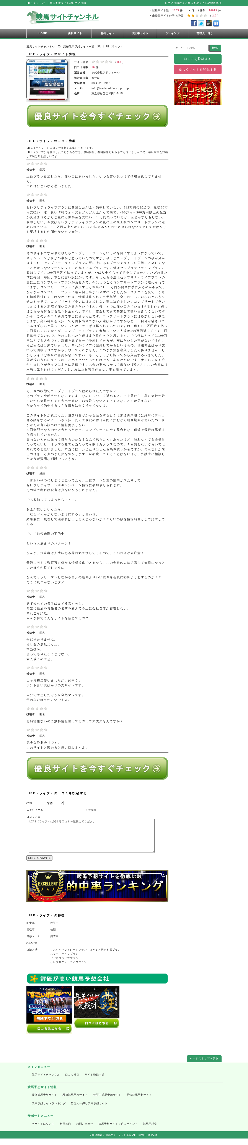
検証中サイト (140, 33)
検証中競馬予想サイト (107, 1101)
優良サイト (75, 33)
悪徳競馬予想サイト (75, 1101)
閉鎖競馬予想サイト (139, 1101)
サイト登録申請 (94, 1081)
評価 (29, 802)
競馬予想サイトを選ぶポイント (118, 1130)
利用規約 (65, 1130)
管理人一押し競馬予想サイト (89, 1109)
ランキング (172, 33)
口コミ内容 (33, 816)
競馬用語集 (150, 1130)
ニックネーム (34, 809)
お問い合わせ (84, 1130)
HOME (42, 33)
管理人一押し (204, 33)
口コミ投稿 (72, 1081)
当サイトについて (43, 1130)
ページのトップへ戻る (204, 1064)
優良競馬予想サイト (44, 1101)
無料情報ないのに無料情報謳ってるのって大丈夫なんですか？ (75, 721)
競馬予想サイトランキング (49, 1109)
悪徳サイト (108, 33)
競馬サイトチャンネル (46, 1081)
